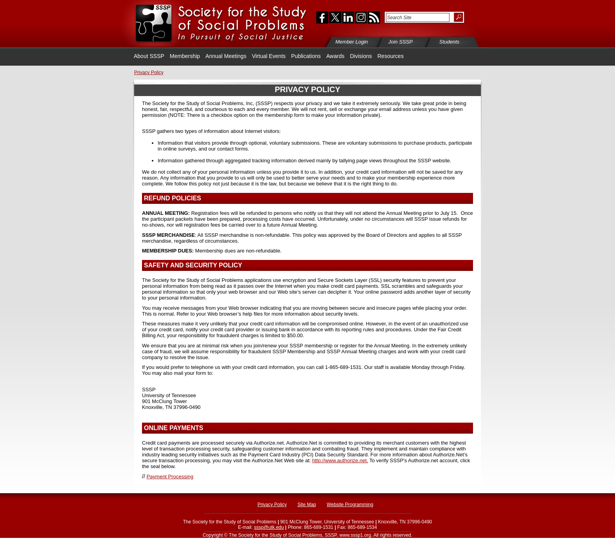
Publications (306, 56)
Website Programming (350, 504)
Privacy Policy (272, 504)
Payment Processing (170, 476)
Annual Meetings (226, 56)
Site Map (306, 504)
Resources (390, 56)
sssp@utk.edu (269, 527)
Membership (185, 56)
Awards (335, 56)
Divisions (361, 56)
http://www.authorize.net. (340, 460)
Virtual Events (269, 56)
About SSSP (149, 56)
